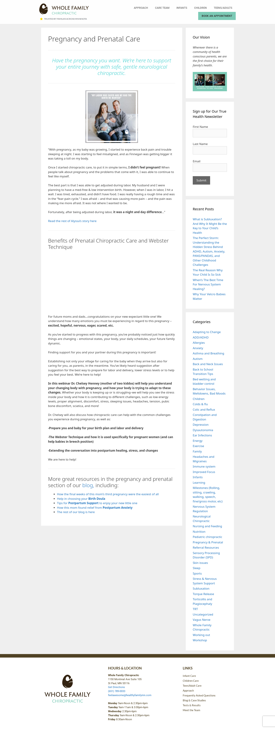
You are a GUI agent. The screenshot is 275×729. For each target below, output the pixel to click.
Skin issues (200, 563)
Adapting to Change (207, 332)
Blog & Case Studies (194, 700)
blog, (88, 485)
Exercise (198, 446)
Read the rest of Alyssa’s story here (72, 221)
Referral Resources (206, 547)
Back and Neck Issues (208, 364)
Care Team (162, 7)
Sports (197, 573)
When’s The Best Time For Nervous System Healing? (208, 284)
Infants (181, 7)
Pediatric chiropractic (207, 537)
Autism (198, 359)
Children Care (191, 680)
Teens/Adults (223, 7)
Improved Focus (204, 472)
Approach (141, 7)
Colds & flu (200, 404)
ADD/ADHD (201, 337)
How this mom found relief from (94, 508)
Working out (201, 635)
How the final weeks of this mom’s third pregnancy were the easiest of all (108, 494)
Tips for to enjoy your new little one (97, 503)
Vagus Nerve (201, 620)
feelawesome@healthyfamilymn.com (129, 695)
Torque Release (203, 594)
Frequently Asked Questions (199, 695)
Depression (201, 425)
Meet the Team (191, 710)
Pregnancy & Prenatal (208, 542)
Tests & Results (192, 705)
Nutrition (199, 532)
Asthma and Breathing (208, 353)
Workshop (200, 640)
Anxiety (198, 348)
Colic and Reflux (204, 409)
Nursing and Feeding (207, 526)
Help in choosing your (81, 499)
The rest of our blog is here (76, 512)
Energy (198, 441)
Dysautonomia (203, 430)
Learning (199, 483)
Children (200, 7)
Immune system (204, 466)
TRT (195, 609)
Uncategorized (203, 614)
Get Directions (116, 687)
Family (197, 451)
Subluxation (201, 588)
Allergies (199, 343)
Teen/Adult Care (192, 685)
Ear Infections (202, 435)
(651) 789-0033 (116, 691)
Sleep (196, 568)
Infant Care (189, 675)
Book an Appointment (217, 16)
